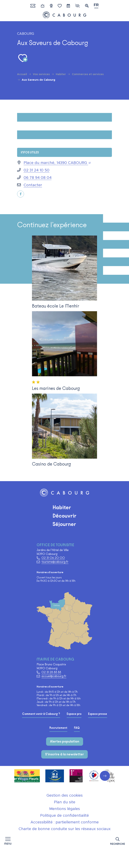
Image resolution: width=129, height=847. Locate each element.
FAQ (77, 728)
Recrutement (58, 728)
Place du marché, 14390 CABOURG (57, 163)
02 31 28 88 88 (51, 672)
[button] (117, 840)
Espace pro (74, 714)
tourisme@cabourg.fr (54, 561)
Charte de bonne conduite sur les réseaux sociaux (65, 829)
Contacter (33, 185)
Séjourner (64, 524)
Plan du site (64, 802)
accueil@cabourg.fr (53, 676)
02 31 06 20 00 (53, 558)
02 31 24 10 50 (36, 170)
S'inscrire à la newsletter (64, 754)
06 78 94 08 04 (37, 178)
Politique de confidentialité (64, 815)
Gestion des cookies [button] (64, 795)
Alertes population (64, 741)
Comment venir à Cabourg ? (41, 714)
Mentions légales (64, 809)
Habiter (62, 507)
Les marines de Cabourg (56, 388)
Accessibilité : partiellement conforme (64, 822)
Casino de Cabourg (51, 464)
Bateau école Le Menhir (55, 306)
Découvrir (64, 516)
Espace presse (97, 714)
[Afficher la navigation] (8, 840)
